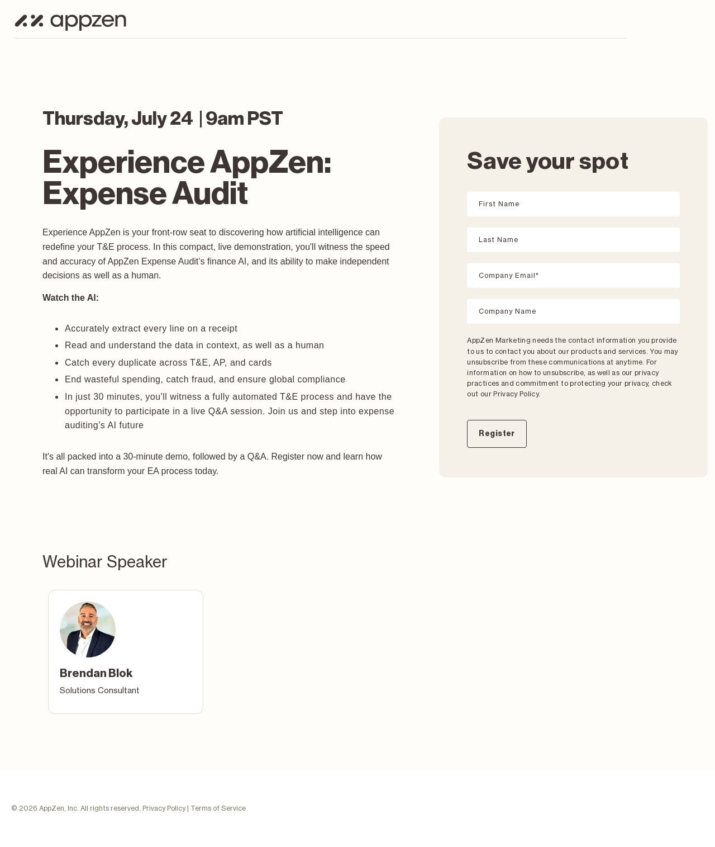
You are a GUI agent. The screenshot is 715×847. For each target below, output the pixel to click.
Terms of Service (218, 808)
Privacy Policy (163, 808)
